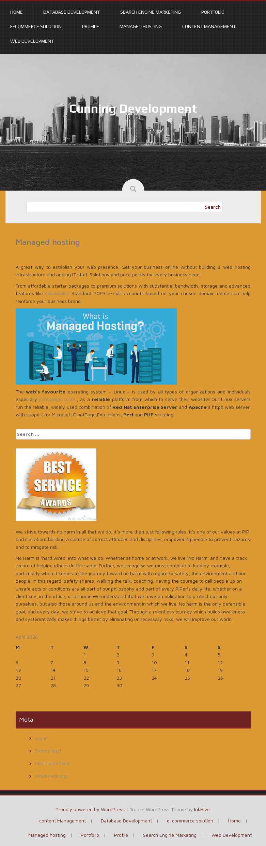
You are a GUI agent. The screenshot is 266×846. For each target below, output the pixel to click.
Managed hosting (141, 26)
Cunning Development (133, 108)
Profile (90, 26)
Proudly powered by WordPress (90, 809)
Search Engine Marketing (150, 12)
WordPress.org (51, 776)
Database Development (71, 12)
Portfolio (212, 12)
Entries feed (48, 750)
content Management (209, 26)
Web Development (32, 41)
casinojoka (56, 293)
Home (16, 12)
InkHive (202, 809)
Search (213, 207)
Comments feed (52, 763)
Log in (41, 738)
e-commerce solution (36, 26)
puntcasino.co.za (57, 399)
